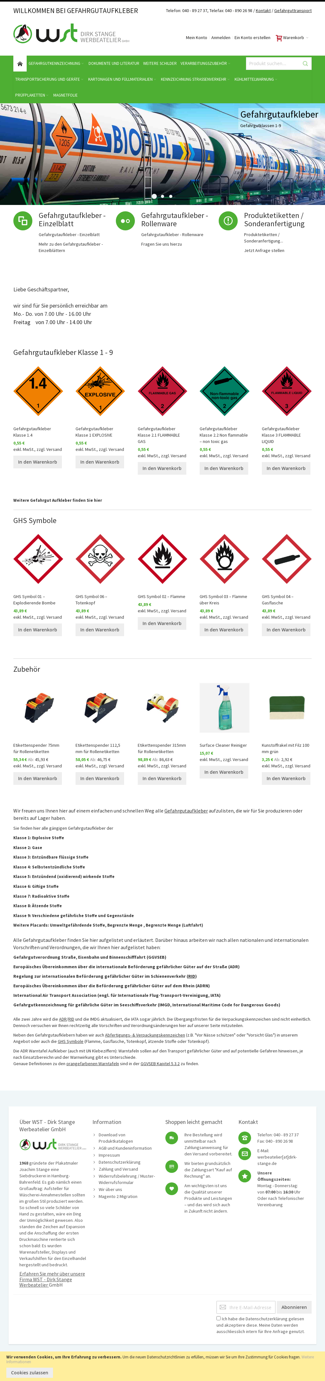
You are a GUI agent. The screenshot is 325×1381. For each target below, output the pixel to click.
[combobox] (279, 63)
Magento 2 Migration (118, 1196)
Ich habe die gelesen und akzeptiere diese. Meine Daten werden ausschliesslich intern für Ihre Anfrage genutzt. (260, 1325)
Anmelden (220, 37)
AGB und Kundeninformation (125, 1148)
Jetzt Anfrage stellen (264, 250)
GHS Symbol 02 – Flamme (161, 596)
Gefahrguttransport (293, 10)
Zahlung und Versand (118, 1169)
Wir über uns (110, 1189)
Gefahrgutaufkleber (186, 810)
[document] (162, 1366)
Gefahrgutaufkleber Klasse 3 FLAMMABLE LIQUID (281, 435)
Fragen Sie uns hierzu (161, 244)
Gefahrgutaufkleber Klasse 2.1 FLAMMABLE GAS (159, 435)
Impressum (109, 1155)
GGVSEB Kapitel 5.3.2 (160, 1063)
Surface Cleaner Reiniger (223, 745)
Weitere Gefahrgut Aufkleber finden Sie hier (57, 500)
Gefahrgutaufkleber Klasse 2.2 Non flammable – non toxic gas (224, 435)
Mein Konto (196, 37)
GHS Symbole (70, 1041)
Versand (54, 449)
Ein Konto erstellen (252, 37)
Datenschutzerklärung (120, 1162)
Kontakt (263, 10)
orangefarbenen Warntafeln (92, 1063)
